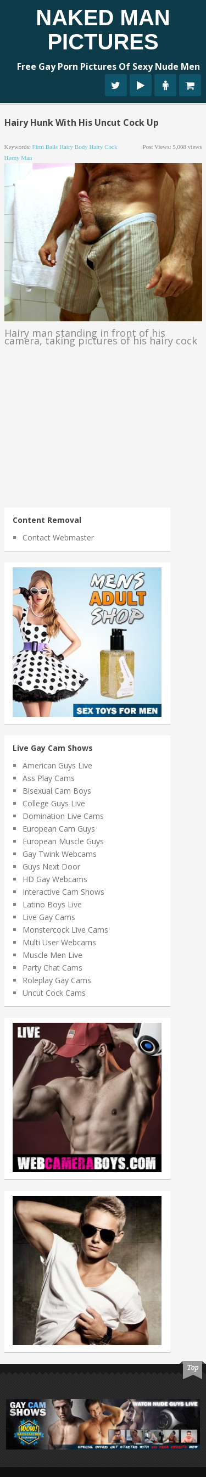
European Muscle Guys (63, 841)
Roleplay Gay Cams (57, 980)
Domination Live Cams (63, 816)
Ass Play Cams (49, 778)
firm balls (45, 146)
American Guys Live (57, 765)
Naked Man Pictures (103, 29)
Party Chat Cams (52, 967)
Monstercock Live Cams (65, 929)
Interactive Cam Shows (63, 892)
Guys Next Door (51, 866)
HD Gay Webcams (55, 879)
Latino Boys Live (52, 904)
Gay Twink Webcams (60, 854)
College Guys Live (54, 803)
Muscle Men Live (52, 955)
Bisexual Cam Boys (57, 790)
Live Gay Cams (49, 917)
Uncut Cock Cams (54, 993)
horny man (18, 157)
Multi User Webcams (59, 942)
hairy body (73, 146)
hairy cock (103, 146)
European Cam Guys (59, 828)
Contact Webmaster (58, 537)
